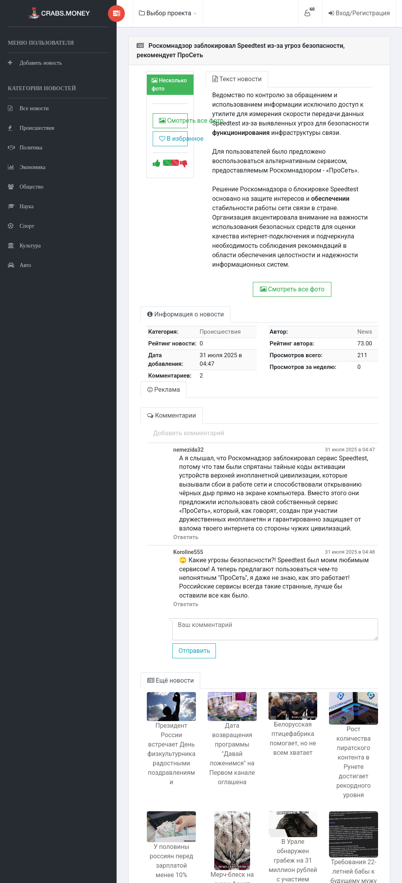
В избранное (140, 134)
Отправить (156, 602)
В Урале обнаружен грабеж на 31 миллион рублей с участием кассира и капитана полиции (278, 795)
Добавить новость (35, 82)
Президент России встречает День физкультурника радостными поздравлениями (138, 701)
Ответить (147, 497)
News (361, 303)
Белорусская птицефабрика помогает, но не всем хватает (278, 696)
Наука (20, 245)
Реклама (125, 358)
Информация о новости (147, 286)
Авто (19, 304)
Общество (25, 225)
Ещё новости (132, 632)
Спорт (21, 265)
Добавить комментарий (150, 402)
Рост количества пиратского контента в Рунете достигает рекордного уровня (348, 705)
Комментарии (133, 384)
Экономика (27, 206)
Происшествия (31, 167)
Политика (25, 186)
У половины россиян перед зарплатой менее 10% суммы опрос (137, 797)
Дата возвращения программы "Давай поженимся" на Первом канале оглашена (208, 701)
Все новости (28, 147)
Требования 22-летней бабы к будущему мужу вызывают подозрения (349, 819)
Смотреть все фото (140, 116)
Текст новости (208, 69)
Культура (24, 284)
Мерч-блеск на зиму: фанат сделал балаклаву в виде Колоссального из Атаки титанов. (208, 822)
